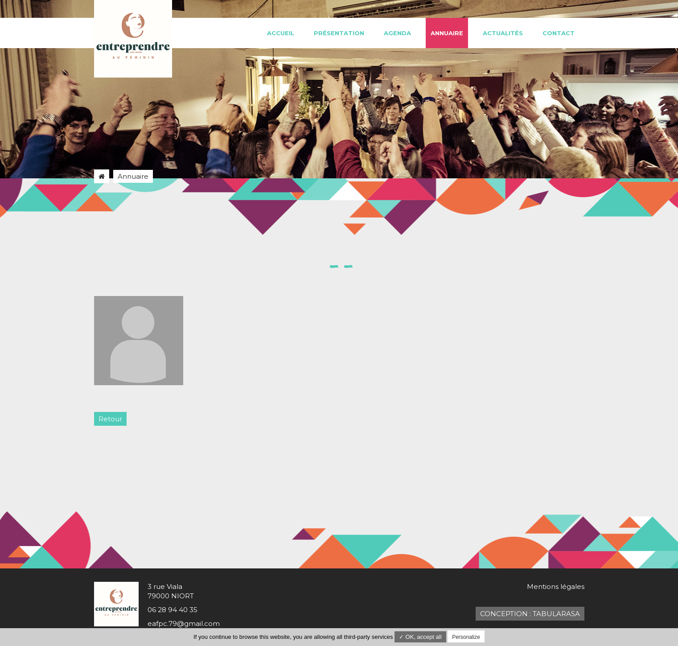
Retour (110, 419)
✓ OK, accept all (420, 637)
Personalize (466, 637)
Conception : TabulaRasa (530, 613)
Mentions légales (555, 586)
